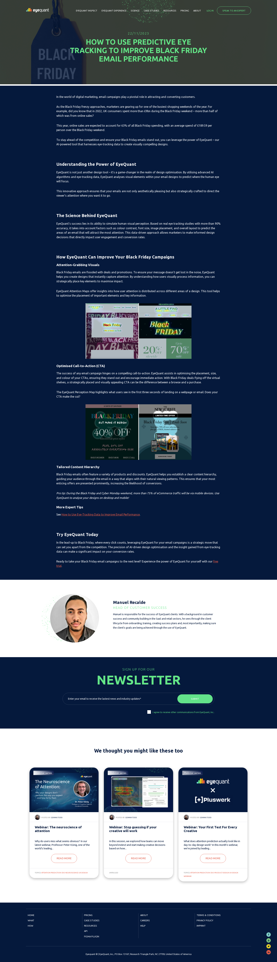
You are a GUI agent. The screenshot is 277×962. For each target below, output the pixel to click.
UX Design (83, 873)
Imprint (201, 925)
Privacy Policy (205, 920)
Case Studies (151, 10)
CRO (63, 873)
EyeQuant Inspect (86, 10)
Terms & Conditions (209, 915)
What (31, 920)
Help (143, 925)
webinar (187, 876)
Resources (169, 10)
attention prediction (51, 873)
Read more (64, 858)
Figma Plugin (91, 936)
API (85, 931)
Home (31, 915)
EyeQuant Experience (114, 10)
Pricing (185, 10)
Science (135, 10)
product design (221, 873)
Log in (210, 10)
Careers (145, 920)
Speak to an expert (234, 10)
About (197, 10)
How (30, 925)
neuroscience (71, 873)
